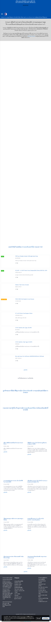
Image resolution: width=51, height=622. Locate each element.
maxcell (16, 595)
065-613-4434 (44, 587)
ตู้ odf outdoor (18, 598)
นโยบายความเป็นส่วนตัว (29, 618)
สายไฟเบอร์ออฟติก (29, 24)
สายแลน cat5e (18, 584)
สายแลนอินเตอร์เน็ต (28, 247)
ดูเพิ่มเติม (25, 369)
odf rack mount (31, 36)
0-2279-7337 (41, 588)
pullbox (16, 590)
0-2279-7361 (41, 590)
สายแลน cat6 (18, 582)
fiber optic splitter (19, 589)
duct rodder (11, 36)
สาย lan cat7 (18, 586)
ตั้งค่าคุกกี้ (38, 618)
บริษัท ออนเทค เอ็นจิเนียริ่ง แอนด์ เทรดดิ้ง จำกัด (25, 1)
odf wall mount (41, 36)
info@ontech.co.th (42, 601)
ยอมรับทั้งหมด (46, 618)
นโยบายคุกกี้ (8, 619)
